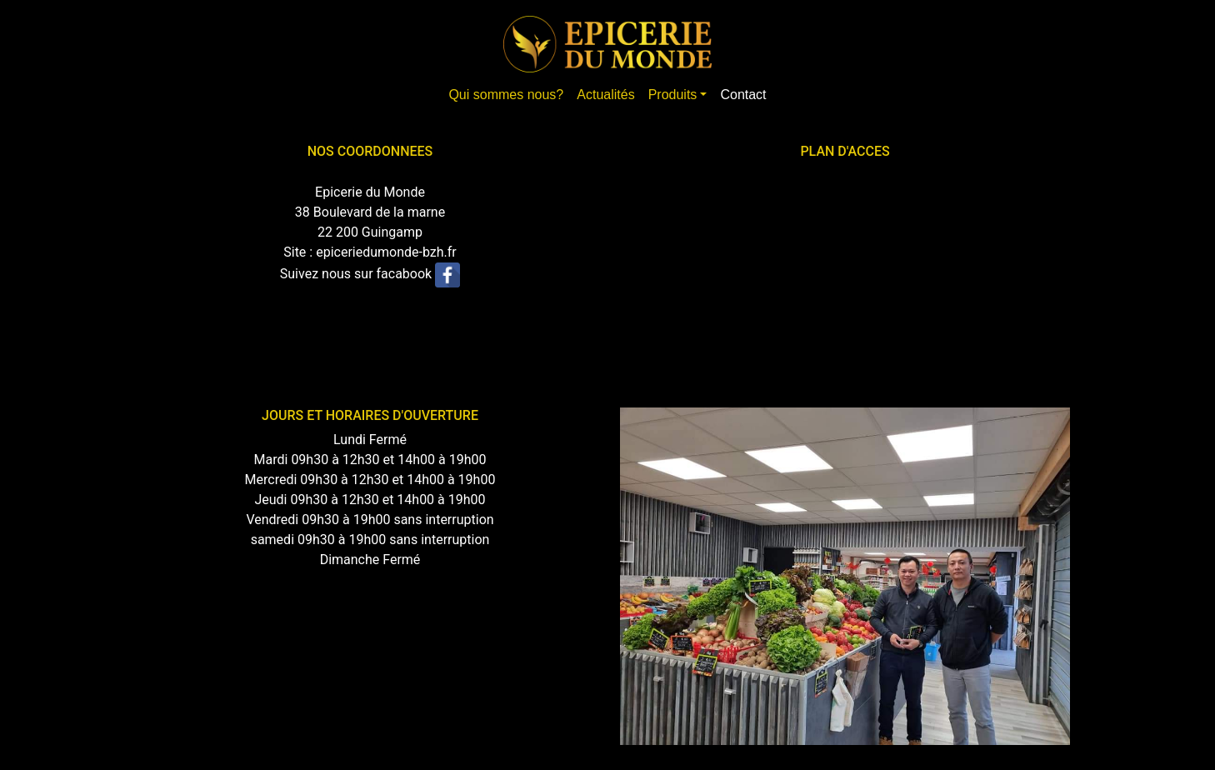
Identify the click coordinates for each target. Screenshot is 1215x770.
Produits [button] (673, 95)
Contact (743, 95)
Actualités (605, 95)
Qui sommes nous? (505, 95)
